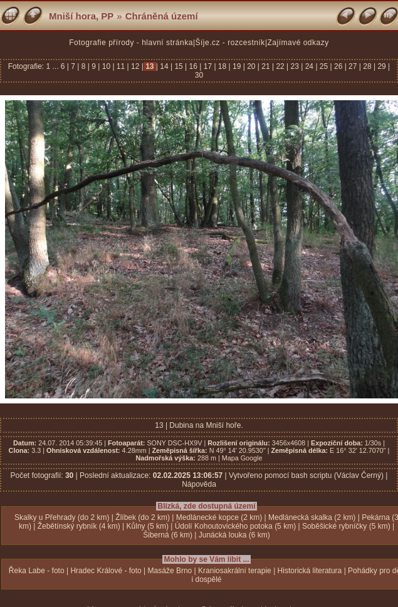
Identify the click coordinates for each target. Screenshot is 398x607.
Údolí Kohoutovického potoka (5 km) (235, 526)
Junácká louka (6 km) (234, 535)
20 (251, 66)
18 (222, 66)
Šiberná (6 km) (167, 535)
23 (294, 66)
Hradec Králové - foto (105, 570)
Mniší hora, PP (81, 16)
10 (106, 66)
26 (338, 66)
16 (193, 66)
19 (237, 66)
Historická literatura (310, 570)
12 (135, 66)
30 (199, 75)
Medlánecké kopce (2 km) (219, 517)
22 (280, 66)
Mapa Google (242, 458)
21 (265, 66)
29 (381, 66)
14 (164, 66)
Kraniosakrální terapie (234, 570)
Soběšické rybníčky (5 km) (346, 526)
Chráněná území (161, 16)
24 (309, 66)
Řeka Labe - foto (37, 570)
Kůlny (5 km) (148, 526)
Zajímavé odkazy (298, 42)
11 (121, 66)
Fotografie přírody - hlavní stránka (131, 42)
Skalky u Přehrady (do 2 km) (61, 517)
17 (207, 66)
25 (324, 66)
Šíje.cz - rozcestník (230, 42)
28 (367, 66)
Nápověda (199, 484)
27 (353, 66)
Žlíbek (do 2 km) (142, 517)
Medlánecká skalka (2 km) (311, 517)
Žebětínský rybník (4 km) (79, 526)
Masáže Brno (170, 570)
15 (178, 66)
